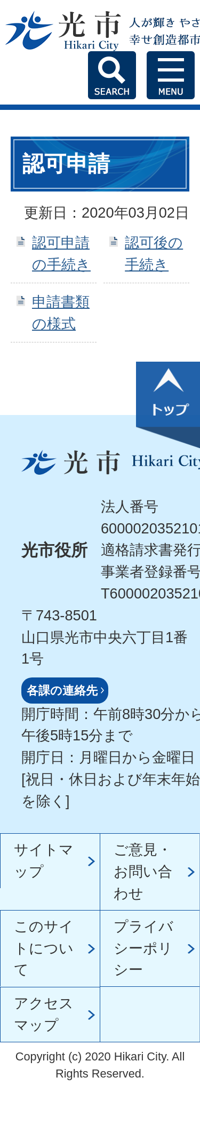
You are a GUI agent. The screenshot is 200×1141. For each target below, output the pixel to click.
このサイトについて (44, 948)
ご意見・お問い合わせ (143, 871)
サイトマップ (44, 860)
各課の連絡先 (62, 690)
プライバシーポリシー (143, 948)
